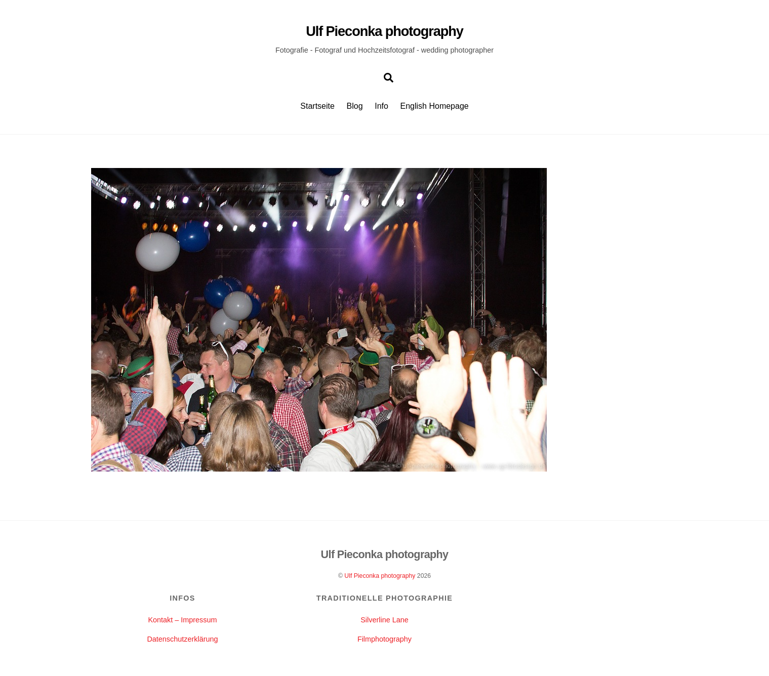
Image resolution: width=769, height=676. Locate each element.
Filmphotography (384, 639)
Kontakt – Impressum (182, 620)
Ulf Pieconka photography (379, 575)
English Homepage (434, 106)
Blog (355, 106)
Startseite (317, 106)
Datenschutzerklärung (182, 639)
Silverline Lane (384, 620)
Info (381, 106)
